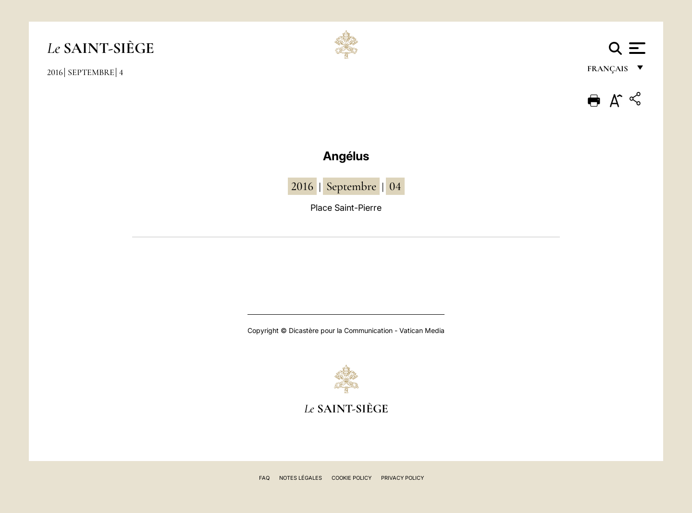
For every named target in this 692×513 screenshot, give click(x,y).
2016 (55, 72)
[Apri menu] (636, 48)
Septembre (91, 72)
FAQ (264, 478)
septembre (351, 186)
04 (395, 186)
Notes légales (300, 478)
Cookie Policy (351, 478)
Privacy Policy (402, 478)
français (608, 71)
